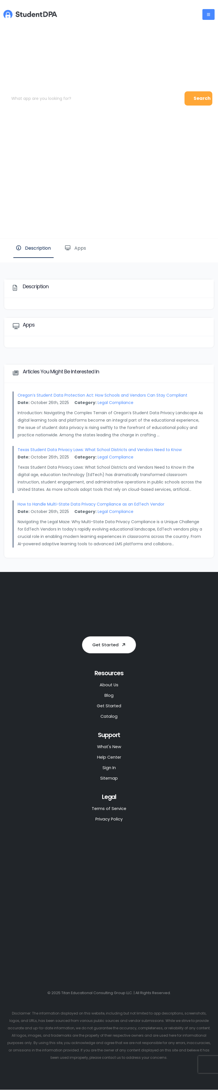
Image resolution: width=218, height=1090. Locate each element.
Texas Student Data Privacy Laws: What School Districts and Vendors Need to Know (100, 450)
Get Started (109, 644)
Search (202, 98)
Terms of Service (109, 808)
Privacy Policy (109, 819)
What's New (109, 747)
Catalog (109, 716)
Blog (109, 695)
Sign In (109, 768)
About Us (109, 685)
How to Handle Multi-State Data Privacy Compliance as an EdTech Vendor (91, 504)
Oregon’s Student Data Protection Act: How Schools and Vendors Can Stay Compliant (102, 395)
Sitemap (109, 778)
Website (194, 219)
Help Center (109, 757)
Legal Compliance (115, 402)
